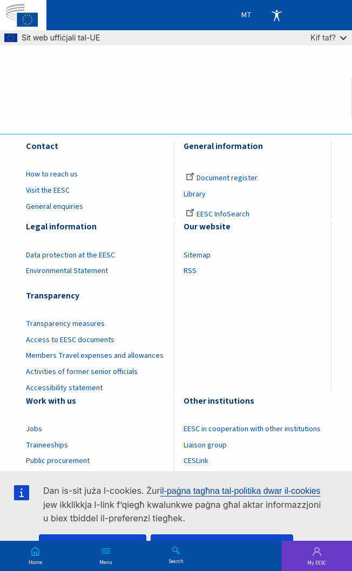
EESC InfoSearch (217, 214)
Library (195, 194)
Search (176, 561)
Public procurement (58, 461)
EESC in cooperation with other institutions (252, 429)
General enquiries (54, 206)
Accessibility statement (64, 388)
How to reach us (52, 174)
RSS (190, 271)
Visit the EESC (48, 190)
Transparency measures (65, 323)
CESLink (196, 461)
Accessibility (276, 15)
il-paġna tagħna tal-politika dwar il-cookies (240, 490)
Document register (222, 178)
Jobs (34, 429)
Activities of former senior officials (82, 371)
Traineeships (47, 445)
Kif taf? (328, 37)
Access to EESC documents (70, 340)
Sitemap (197, 255)
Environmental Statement (67, 271)
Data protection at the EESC (70, 255)
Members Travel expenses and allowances (95, 355)
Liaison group (205, 445)
